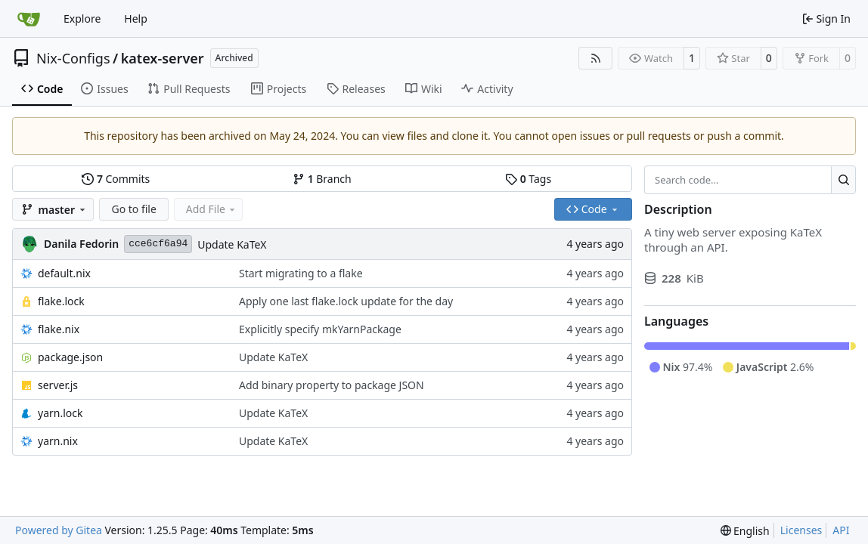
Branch (322, 179)
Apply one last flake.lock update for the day (346, 301)
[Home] (29, 18)
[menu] (745, 531)
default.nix (64, 273)
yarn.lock (60, 413)
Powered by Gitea (58, 530)
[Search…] (843, 179)
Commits (116, 179)
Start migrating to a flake (301, 273)
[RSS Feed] (595, 58)
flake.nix (58, 329)
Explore (82, 18)
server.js (58, 385)
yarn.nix (58, 441)
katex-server (162, 58)
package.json (70, 357)
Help (135, 18)
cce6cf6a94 (158, 243)
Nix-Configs (73, 58)
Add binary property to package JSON (331, 385)
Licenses (801, 530)
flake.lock (61, 301)
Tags (528, 179)
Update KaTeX (231, 244)
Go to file (133, 209)
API (840, 530)
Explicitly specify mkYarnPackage (320, 329)
